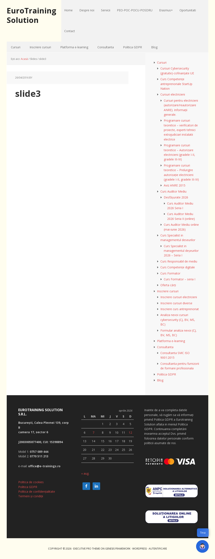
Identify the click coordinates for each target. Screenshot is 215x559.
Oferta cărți (168, 285)
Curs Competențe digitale (177, 267)
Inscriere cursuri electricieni (178, 297)
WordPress (139, 548)
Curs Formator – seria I (179, 279)
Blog (160, 380)
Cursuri (161, 62)
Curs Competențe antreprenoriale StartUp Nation (176, 84)
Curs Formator (170, 273)
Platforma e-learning (171, 341)
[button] (202, 546)
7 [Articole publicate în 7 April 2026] (93, 432)
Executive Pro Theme (86, 548)
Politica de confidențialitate (36, 491)
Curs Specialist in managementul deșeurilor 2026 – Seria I (181, 250)
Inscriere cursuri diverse (176, 303)
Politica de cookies (31, 482)
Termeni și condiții (30, 496)
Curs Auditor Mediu (173, 191)
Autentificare (158, 548)
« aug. (85, 473)
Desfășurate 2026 (176, 197)
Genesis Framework (117, 548)
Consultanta (165, 347)
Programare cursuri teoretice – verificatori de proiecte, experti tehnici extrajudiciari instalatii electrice (181, 129)
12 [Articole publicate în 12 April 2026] (130, 432)
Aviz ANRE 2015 (174, 185)
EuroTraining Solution (31, 15)
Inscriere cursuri (167, 291)
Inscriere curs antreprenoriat (179, 309)
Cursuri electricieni (172, 94)
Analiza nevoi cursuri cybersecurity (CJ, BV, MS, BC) (177, 319)
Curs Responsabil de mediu (178, 261)
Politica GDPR (166, 374)
